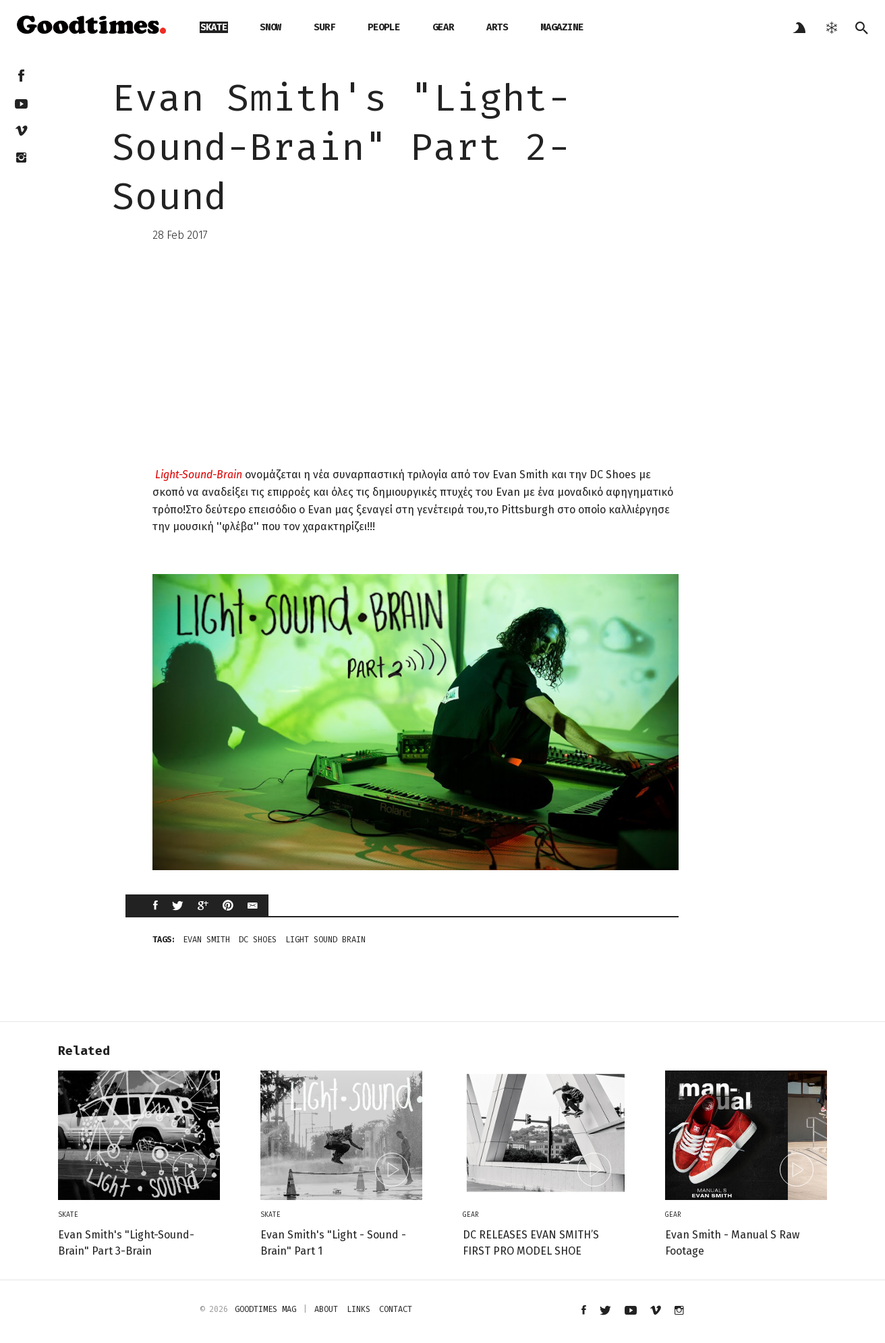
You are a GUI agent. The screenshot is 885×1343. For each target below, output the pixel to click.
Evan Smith (206, 939)
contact (395, 1309)
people (384, 27)
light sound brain (325, 939)
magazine (561, 27)
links (358, 1309)
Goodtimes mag (265, 1309)
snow (270, 27)
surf (324, 27)
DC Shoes (258, 939)
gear (443, 27)
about (326, 1309)
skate (213, 27)
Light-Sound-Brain (198, 474)
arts (497, 27)
